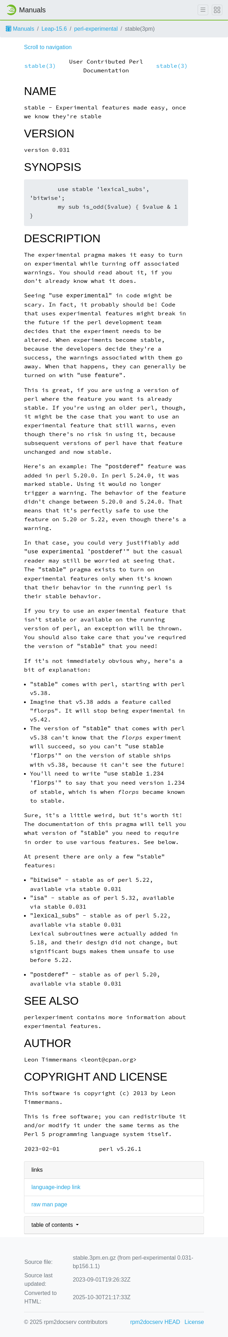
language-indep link (55, 1187)
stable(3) (40, 66)
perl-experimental (96, 29)
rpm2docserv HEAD (155, 1322)
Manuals (20, 29)
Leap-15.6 (54, 29)
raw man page (49, 1204)
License (194, 1322)
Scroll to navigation (48, 47)
